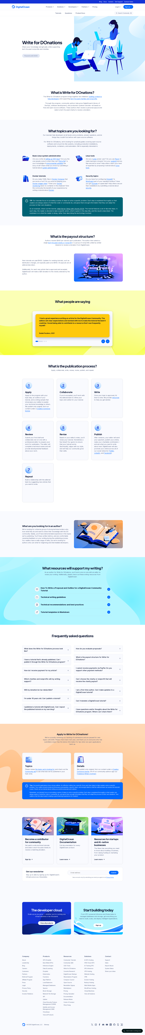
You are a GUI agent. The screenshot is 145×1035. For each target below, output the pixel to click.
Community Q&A (68, 963)
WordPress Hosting (90, 988)
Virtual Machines (89, 991)
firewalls (109, 179)
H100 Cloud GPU (89, 963)
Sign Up (29, 859)
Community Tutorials (70, 960)
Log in (118, 7)
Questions (68, 13)
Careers (110, 1)
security (88, 188)
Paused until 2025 (31, 56)
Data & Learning (48, 968)
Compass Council (69, 980)
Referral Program (27, 977)
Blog (100, 1)
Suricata (94, 183)
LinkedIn (97, 453)
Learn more (65, 859)
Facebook (107, 453)
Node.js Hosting (89, 982)
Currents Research (69, 971)
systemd (114, 161)
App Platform (47, 980)
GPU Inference (88, 968)
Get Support (119, 1)
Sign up (128, 7)
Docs (105, 1)
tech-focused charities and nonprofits (84, 99)
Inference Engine (48, 965)
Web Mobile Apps (89, 985)
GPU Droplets (47, 960)
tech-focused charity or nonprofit (60, 243)
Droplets (45, 971)
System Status (109, 968)
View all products (46, 923)
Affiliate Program (27, 980)
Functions (46, 977)
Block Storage (47, 991)
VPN (85, 977)
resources (115, 398)
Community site (30, 771)
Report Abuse (109, 965)
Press (24, 982)
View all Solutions (89, 994)
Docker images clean (40, 183)
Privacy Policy (110, 877)
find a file (62, 161)
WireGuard (89, 181)
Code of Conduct (69, 1002)
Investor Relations (27, 994)
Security (24, 991)
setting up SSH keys (52, 159)
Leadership (25, 963)
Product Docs (80, 13)
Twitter (111, 451)
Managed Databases (49, 985)
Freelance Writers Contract (86, 774)
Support (107, 960)
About (24, 960)
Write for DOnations (70, 968)
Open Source (68, 982)
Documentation (68, 996)
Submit (113, 873)
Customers (25, 971)
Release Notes (68, 999)
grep (95, 159)
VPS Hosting (88, 971)
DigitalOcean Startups (70, 974)
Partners (24, 974)
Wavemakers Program (70, 977)
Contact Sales (128, 1)
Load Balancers (47, 982)
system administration (50, 168)
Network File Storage (49, 994)
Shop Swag (67, 1005)
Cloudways (46, 1012)
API (44, 996)
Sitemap (46, 1024)
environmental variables (54, 163)
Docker (51, 190)
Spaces (45, 988)
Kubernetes (46, 974)
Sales (106, 963)
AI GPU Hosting (88, 960)
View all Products (48, 1015)
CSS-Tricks (67, 965)
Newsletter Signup (69, 985)
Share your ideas (110, 971)
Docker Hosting (89, 980)
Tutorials (58, 13)
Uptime (45, 999)
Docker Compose (58, 179)
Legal (24, 985)
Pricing (66, 991)
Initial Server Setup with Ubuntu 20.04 (70, 209)
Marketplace (67, 988)
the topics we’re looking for (45, 769)
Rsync (117, 159)
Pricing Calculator (69, 994)
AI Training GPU (89, 965)
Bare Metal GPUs (48, 963)
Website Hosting (89, 974)
